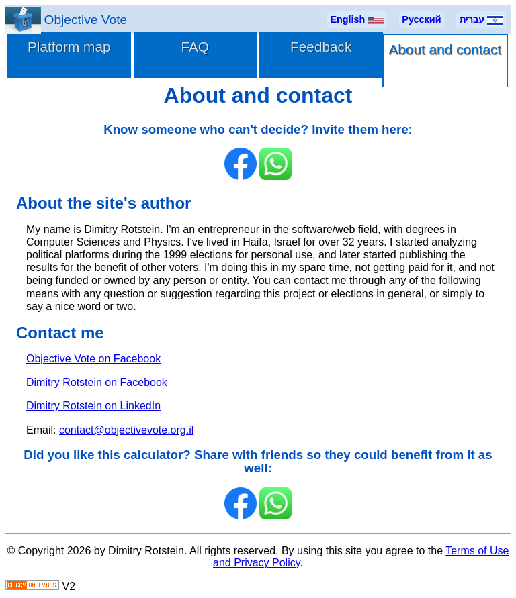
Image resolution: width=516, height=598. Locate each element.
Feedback (320, 46)
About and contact (444, 49)
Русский (421, 19)
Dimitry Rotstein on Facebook (96, 382)
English (357, 20)
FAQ (195, 46)
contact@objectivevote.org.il (126, 430)
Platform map (69, 46)
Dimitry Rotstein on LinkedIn (93, 405)
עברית (481, 20)
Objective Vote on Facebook (93, 358)
